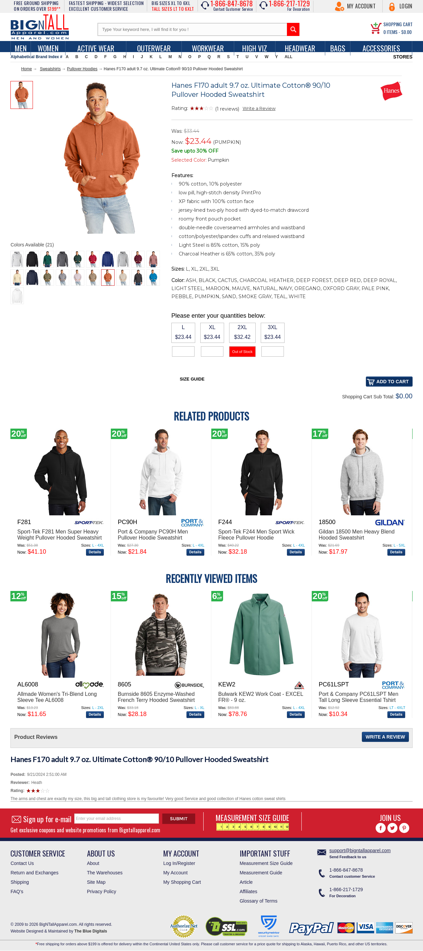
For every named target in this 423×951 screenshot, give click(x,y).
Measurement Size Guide (266, 863)
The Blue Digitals (90, 931)
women (48, 48)
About (93, 863)
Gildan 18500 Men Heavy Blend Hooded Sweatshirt (356, 535)
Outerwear (154, 48)
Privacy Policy (101, 891)
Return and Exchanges (34, 872)
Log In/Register (179, 863)
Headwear (300, 48)
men (21, 48)
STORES (402, 57)
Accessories (381, 48)
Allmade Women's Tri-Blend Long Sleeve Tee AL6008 (57, 697)
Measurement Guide (261, 872)
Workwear (208, 48)
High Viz (254, 48)
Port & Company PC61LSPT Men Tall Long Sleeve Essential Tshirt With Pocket (358, 700)
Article (246, 882)
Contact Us (22, 863)
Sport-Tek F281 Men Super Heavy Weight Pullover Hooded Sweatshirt (59, 535)
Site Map (96, 882)
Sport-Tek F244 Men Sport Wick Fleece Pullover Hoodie (256, 535)
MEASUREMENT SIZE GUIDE (252, 821)
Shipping (19, 882)
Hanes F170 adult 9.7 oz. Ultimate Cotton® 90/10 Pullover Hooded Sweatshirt (139, 759)
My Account (361, 6)
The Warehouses (105, 872)
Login (406, 6)
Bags (337, 48)
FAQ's (16, 891)
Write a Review (259, 108)
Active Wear (95, 48)
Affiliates (248, 891)
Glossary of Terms (259, 901)
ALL (288, 56)
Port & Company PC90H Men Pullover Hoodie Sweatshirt (153, 535)
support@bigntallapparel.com (359, 850)
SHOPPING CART (398, 24)
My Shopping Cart (182, 882)
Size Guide (192, 379)
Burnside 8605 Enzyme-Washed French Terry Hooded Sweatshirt (156, 697)
